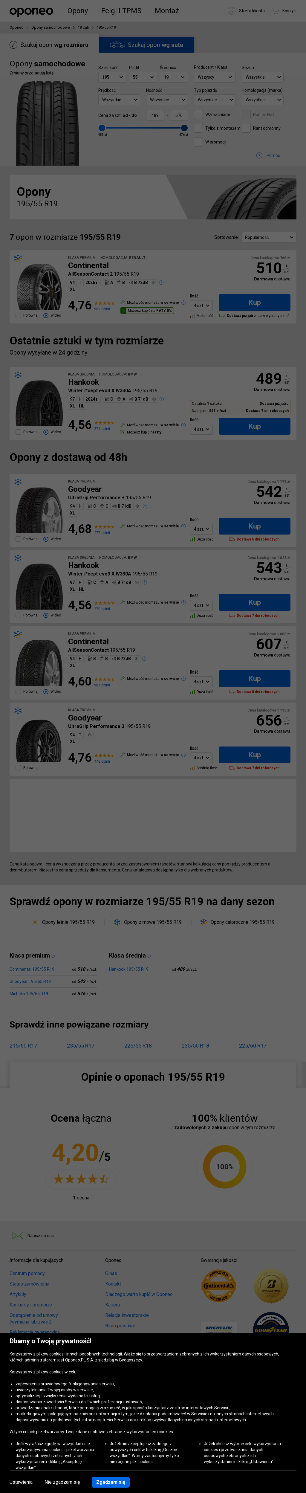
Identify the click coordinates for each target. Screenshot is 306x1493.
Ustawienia (21, 1482)
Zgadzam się (110, 1482)
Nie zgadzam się (62, 1482)
